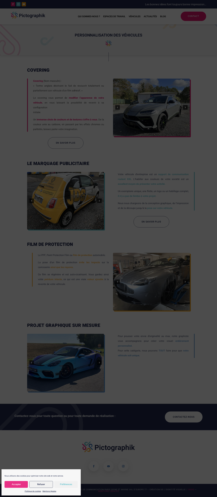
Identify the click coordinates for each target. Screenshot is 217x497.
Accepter (16, 484)
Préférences (66, 484)
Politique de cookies (33, 491)
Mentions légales (49, 491)
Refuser (41, 484)
